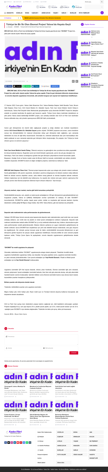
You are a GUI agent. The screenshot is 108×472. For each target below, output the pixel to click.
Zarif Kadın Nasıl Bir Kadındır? (96, 75)
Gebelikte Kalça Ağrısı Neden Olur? (97, 43)
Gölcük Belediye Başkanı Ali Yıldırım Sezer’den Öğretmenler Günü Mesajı (40, 416)
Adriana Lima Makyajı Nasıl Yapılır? (95, 33)
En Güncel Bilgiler (64, 469)
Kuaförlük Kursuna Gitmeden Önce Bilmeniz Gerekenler (43, 18)
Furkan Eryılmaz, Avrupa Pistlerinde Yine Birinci (12, 415)
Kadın (56, 469)
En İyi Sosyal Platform (37, 469)
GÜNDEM (16, 27)
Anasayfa (9, 27)
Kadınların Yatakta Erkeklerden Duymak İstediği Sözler (97, 65)
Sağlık (52, 469)
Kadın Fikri (47, 469)
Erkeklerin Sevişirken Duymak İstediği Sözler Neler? (97, 86)
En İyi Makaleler (25, 469)
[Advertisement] (41, 320)
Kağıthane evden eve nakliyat (78, 469)
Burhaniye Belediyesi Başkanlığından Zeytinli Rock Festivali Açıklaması (64, 416)
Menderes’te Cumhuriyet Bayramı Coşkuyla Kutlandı (40, 387)
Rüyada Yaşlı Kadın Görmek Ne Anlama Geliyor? (97, 53)
